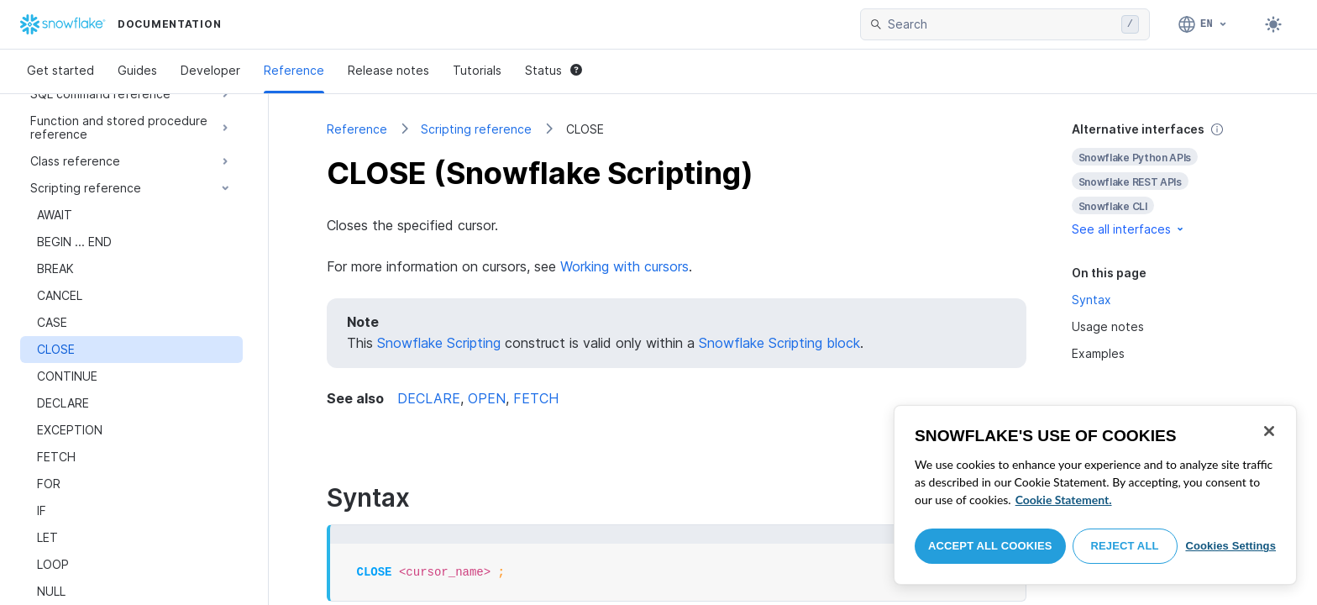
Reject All (1125, 545)
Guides (137, 70)
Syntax (1091, 299)
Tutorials (477, 70)
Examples (1098, 353)
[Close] (1269, 431)
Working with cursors (624, 266)
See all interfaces (1129, 229)
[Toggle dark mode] (1273, 24)
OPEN (487, 398)
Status (553, 70)
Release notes (388, 70)
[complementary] (1166, 179)
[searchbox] (1001, 24)
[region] (1095, 495)
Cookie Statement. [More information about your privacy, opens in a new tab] (1063, 499)
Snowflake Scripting (439, 342)
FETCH (536, 398)
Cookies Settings (1230, 545)
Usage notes (1108, 326)
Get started (60, 70)
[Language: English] (1203, 24)
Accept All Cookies (990, 545)
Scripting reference (476, 129)
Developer (210, 70)
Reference (294, 70)
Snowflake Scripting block (779, 342)
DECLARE (428, 398)
